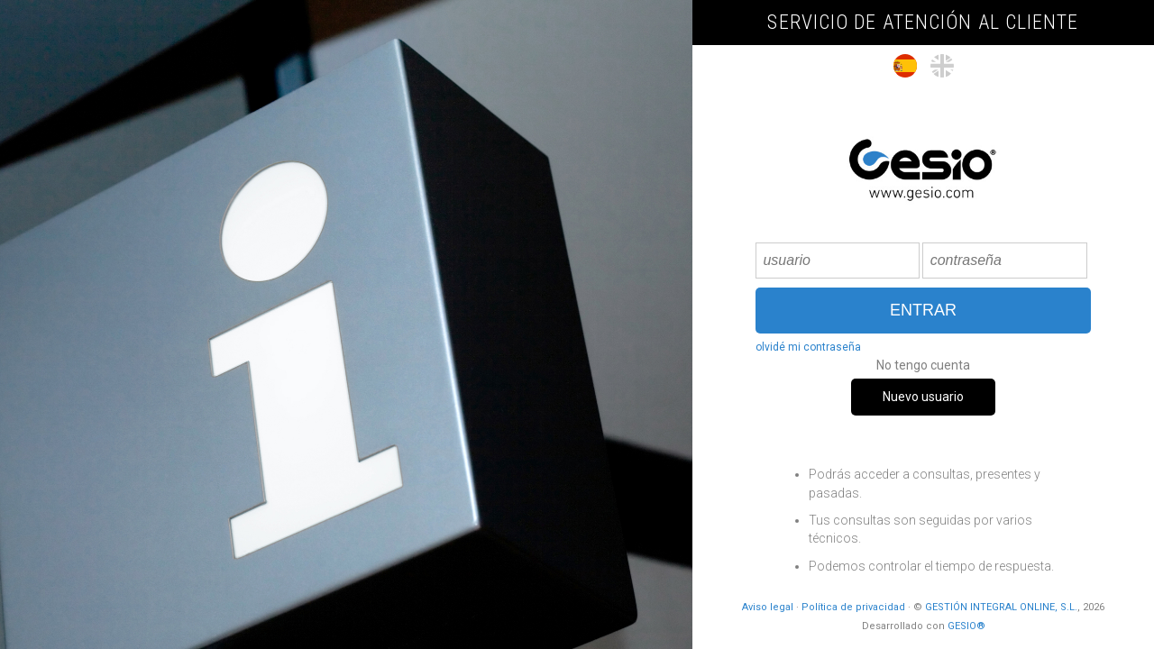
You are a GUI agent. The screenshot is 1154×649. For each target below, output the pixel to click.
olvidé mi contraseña (808, 347)
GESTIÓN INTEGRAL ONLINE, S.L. (1001, 607)
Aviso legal (767, 607)
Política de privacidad (853, 607)
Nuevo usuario (923, 396)
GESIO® (966, 626)
